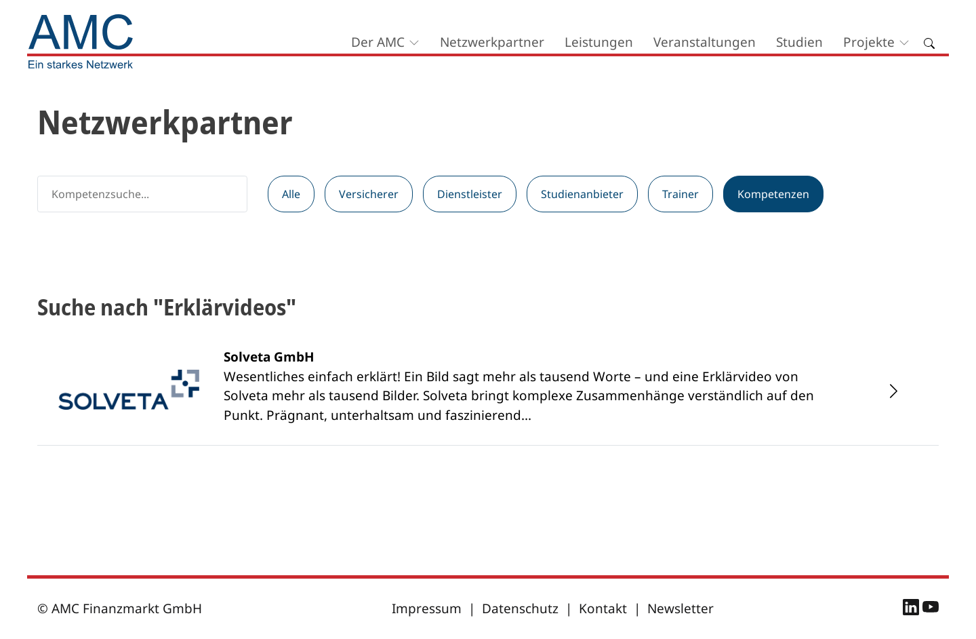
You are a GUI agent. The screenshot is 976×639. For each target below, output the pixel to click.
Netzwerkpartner (492, 42)
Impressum (427, 608)
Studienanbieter (582, 194)
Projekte (869, 42)
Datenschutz (520, 608)
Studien (799, 42)
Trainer (680, 194)
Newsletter (680, 608)
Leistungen (599, 42)
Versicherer (369, 194)
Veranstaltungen (704, 42)
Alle (291, 194)
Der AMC (378, 42)
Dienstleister (469, 194)
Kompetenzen (773, 194)
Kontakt (603, 608)
